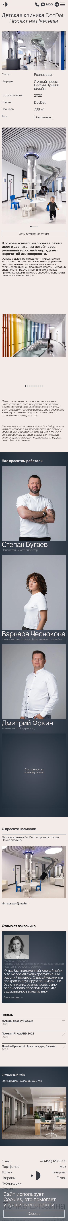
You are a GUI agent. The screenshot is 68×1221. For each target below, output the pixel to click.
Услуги (7, 1172)
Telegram (59, 1172)
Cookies (12, 1199)
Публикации (11, 1183)
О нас (6, 1161)
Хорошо (34, 1214)
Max (63, 1167)
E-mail (61, 1178)
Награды (8, 1178)
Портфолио (11, 1167)
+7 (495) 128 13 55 (53, 1161)
